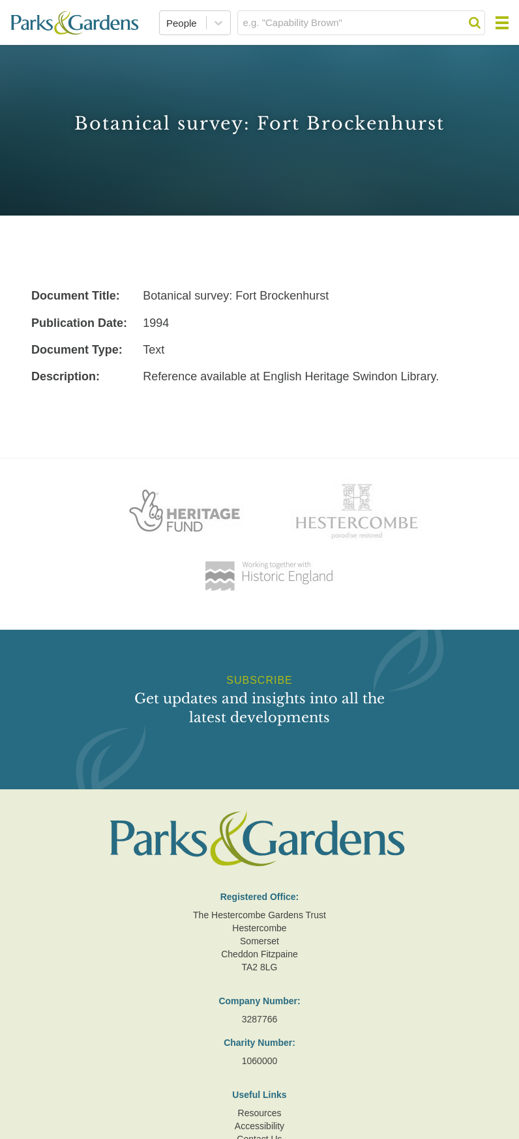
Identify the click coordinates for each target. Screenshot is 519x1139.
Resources (260, 1113)
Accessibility (259, 1126)
